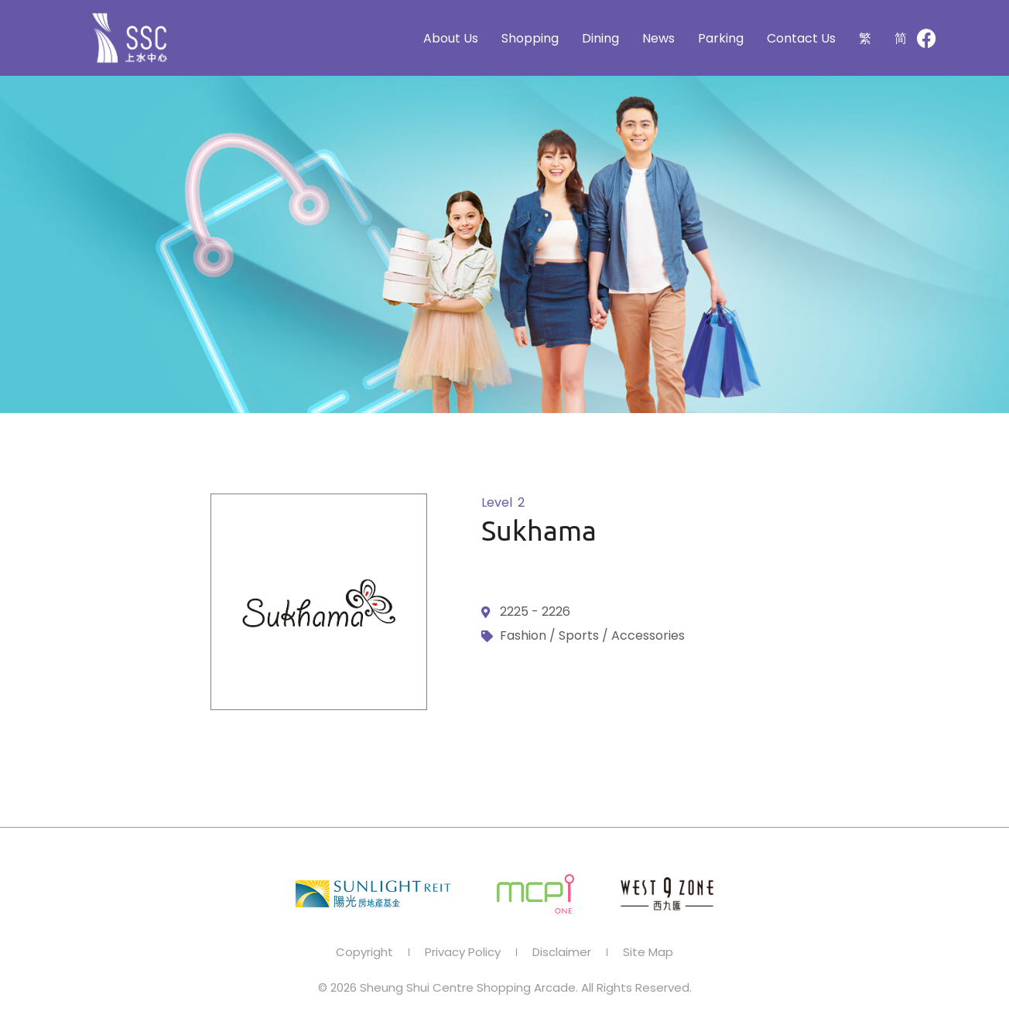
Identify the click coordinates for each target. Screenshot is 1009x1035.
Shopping (530, 38)
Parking (721, 38)
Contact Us (801, 38)
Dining (600, 38)
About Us (450, 38)
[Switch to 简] (900, 38)
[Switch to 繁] (865, 38)
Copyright (364, 952)
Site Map (648, 952)
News (658, 38)
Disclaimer (561, 952)
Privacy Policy (463, 952)
